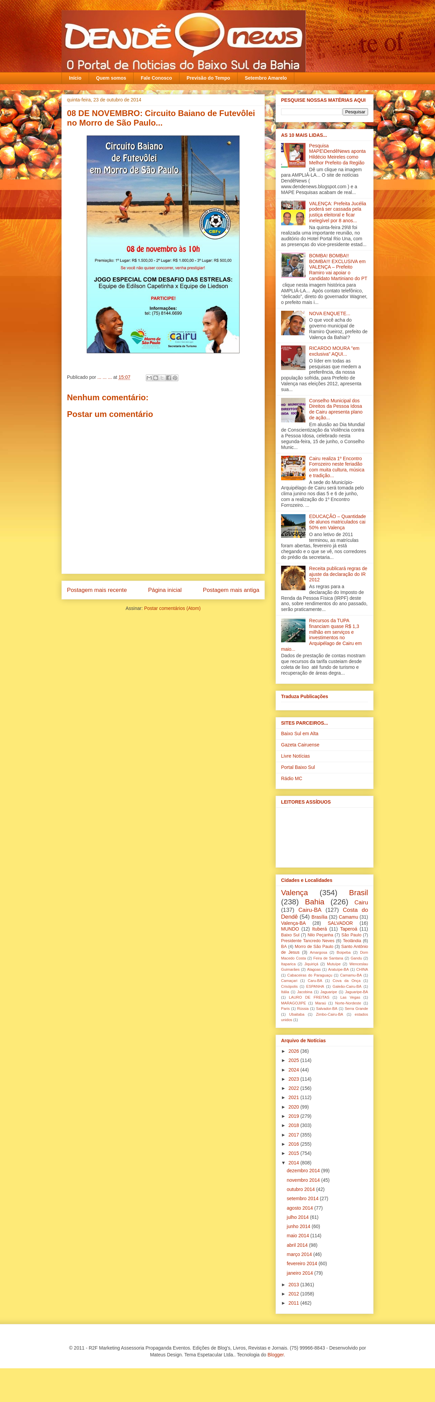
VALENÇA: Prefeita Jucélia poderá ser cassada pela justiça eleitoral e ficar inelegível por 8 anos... (337, 212)
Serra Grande (356, 1008)
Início (75, 78)
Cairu (361, 902)
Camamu (348, 917)
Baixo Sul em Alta (299, 733)
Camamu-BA (351, 975)
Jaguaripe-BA (356, 992)
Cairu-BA (309, 910)
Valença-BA (293, 923)
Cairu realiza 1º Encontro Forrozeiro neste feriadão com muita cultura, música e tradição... (337, 467)
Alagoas (313, 969)
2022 (294, 1088)
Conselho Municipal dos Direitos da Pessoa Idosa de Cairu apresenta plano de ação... (336, 409)
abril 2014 (298, 1245)
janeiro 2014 (300, 1273)
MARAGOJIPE (293, 1003)
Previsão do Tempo (208, 78)
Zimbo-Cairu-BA (329, 1014)
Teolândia (352, 940)
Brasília (320, 917)
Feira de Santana (328, 958)
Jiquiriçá (311, 964)
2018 (294, 1125)
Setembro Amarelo (266, 78)
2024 (294, 1070)
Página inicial (165, 590)
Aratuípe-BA (338, 969)
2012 (294, 1293)
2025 (294, 1060)
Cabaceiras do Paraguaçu (309, 975)
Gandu (356, 958)
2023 (294, 1079)
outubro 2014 (301, 1189)
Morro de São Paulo (314, 946)
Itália (285, 992)
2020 (294, 1107)
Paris (285, 1008)
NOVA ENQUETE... (329, 313)
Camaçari (289, 981)
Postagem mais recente (97, 590)
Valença (294, 892)
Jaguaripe (328, 992)
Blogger (275, 1354)
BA (284, 946)
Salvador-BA (326, 1008)
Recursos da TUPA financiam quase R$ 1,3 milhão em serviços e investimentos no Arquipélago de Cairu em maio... (321, 635)
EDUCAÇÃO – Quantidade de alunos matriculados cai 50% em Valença (337, 522)
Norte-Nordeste (348, 1003)
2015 (294, 1153)
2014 (294, 1162)
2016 (294, 1144)
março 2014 (300, 1254)
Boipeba (344, 952)
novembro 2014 (304, 1180)
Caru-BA (315, 981)
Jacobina (304, 992)
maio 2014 (298, 1235)
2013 (294, 1284)
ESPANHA (315, 986)
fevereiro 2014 (302, 1263)
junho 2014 (299, 1226)
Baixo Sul (290, 935)
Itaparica (288, 964)
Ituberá (319, 929)
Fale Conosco (156, 78)
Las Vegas (350, 997)
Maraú (320, 1003)
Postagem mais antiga (231, 590)
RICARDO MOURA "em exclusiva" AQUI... (334, 351)
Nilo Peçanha (320, 935)
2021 (294, 1097)
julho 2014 (298, 1217)
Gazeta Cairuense (300, 744)
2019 (294, 1116)
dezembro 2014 (304, 1170)
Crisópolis (289, 986)
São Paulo (352, 935)
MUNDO (290, 929)
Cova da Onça (347, 981)
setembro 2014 (303, 1198)
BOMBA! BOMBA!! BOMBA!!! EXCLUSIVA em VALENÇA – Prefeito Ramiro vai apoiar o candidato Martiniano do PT (338, 267)
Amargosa (318, 952)
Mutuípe (334, 964)
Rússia (303, 1008)
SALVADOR (340, 923)
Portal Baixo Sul (298, 767)
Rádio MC (291, 778)
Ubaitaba (296, 1014)
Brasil (358, 892)
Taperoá (349, 929)
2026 (294, 1051)
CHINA (362, 969)
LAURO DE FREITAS (309, 997)
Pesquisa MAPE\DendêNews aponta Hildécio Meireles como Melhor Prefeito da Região (337, 154)
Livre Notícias (295, 756)
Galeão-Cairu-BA (347, 986)
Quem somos (111, 78)
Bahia (314, 902)
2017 (294, 1135)
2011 (294, 1303)
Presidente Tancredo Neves (307, 940)
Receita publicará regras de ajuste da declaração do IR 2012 (338, 574)
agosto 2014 (300, 1208)
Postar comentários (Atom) (172, 608)
